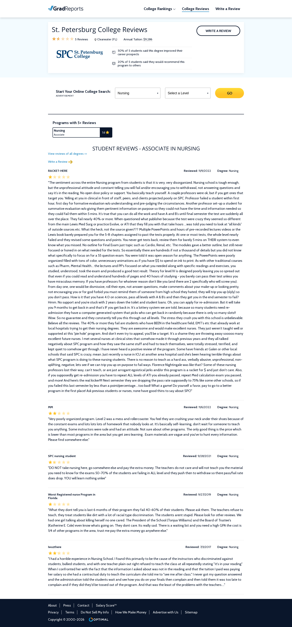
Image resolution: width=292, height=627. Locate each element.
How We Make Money (130, 612)
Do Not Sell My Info (95, 612)
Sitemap (191, 612)
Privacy (53, 612)
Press (67, 605)
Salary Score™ (106, 605)
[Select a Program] (138, 93)
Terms (69, 612)
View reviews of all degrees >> (67, 153)
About (52, 605)
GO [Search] (229, 93)
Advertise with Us (165, 612)
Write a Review (218, 31)
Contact (83, 605)
